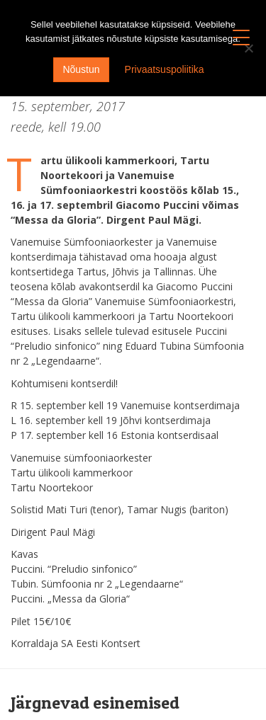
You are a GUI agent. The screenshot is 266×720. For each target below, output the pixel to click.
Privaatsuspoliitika (164, 69)
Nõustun (80, 69)
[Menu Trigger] (241, 37)
